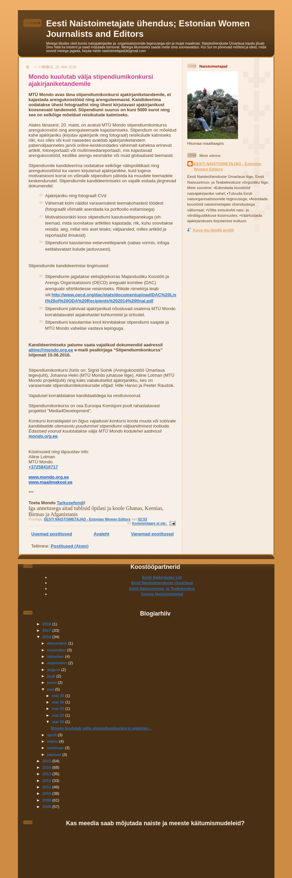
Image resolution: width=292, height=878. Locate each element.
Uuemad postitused (51, 533)
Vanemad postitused (152, 533)
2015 (47, 761)
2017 (47, 630)
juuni (52, 682)
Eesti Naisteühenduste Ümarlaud (162, 582)
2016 (47, 636)
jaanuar (54, 754)
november (57, 650)
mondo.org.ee (43, 436)
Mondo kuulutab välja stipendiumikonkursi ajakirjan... (101, 728)
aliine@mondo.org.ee (51, 349)
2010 (47, 793)
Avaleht (101, 533)
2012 (47, 780)
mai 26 (58, 702)
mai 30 (58, 695)
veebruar (56, 747)
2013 (47, 773)
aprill (52, 735)
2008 (47, 806)
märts (53, 741)
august (54, 669)
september (57, 663)
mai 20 (58, 721)
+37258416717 (43, 466)
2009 (47, 800)
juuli (51, 676)
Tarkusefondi (70, 502)
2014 (47, 767)
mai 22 (58, 715)
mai (51, 689)
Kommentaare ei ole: (149, 523)
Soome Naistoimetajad (162, 594)
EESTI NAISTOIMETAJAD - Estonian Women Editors (228, 166)
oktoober (56, 656)
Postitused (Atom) (69, 546)
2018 (47, 624)
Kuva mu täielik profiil (213, 230)
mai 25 (58, 708)
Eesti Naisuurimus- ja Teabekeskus (162, 588)
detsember (57, 643)
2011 (47, 787)
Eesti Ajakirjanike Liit (162, 577)
